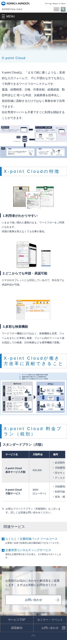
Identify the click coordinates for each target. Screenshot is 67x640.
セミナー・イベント (50, 619)
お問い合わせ (33, 599)
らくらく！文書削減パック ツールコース (31, 538)
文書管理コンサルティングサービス (28, 550)
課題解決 (17, 627)
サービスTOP (16, 619)
